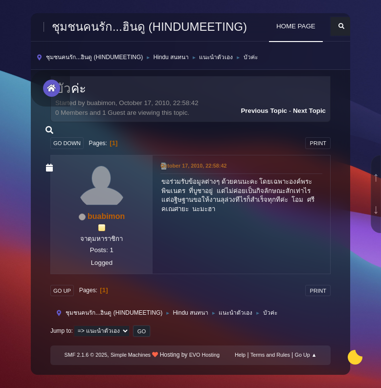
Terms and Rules (270, 355)
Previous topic (264, 110)
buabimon (106, 216)
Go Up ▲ (306, 355)
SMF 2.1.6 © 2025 (86, 355)
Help (240, 355)
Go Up (62, 291)
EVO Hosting (204, 355)
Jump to (60, 330)
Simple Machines (131, 355)
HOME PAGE (295, 26)
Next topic (309, 110)
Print (318, 143)
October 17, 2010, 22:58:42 (193, 166)
